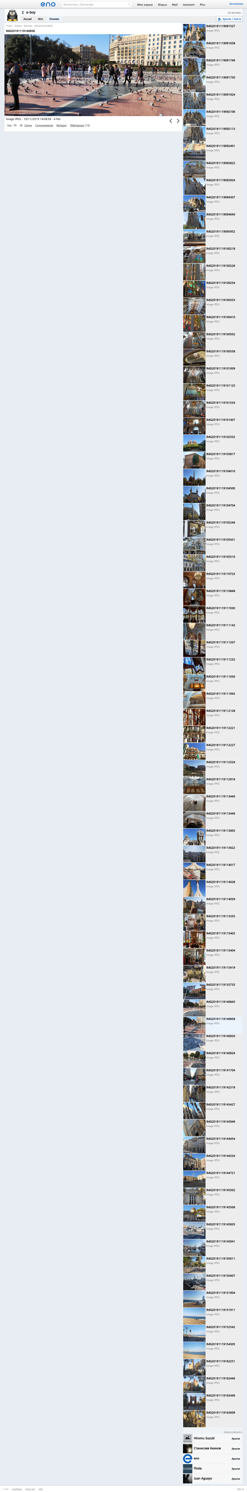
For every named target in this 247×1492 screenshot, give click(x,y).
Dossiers (54, 19)
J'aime (26, 125)
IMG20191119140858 (43, 25)
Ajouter (236, 1438)
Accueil (27, 19)
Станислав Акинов (207, 1448)
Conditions (17, 1489)
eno (196, 1458)
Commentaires (44, 125)
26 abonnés (234, 12)
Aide (41, 1489)
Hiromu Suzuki (204, 1438)
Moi (40, 19)
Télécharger (77, 125)
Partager (61, 125)
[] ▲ (240, 1489)
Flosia (198, 1468)
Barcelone (28, 25)
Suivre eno (30, 1489)
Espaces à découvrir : (233, 1431)
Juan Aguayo (203, 1478)
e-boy (10, 25)
